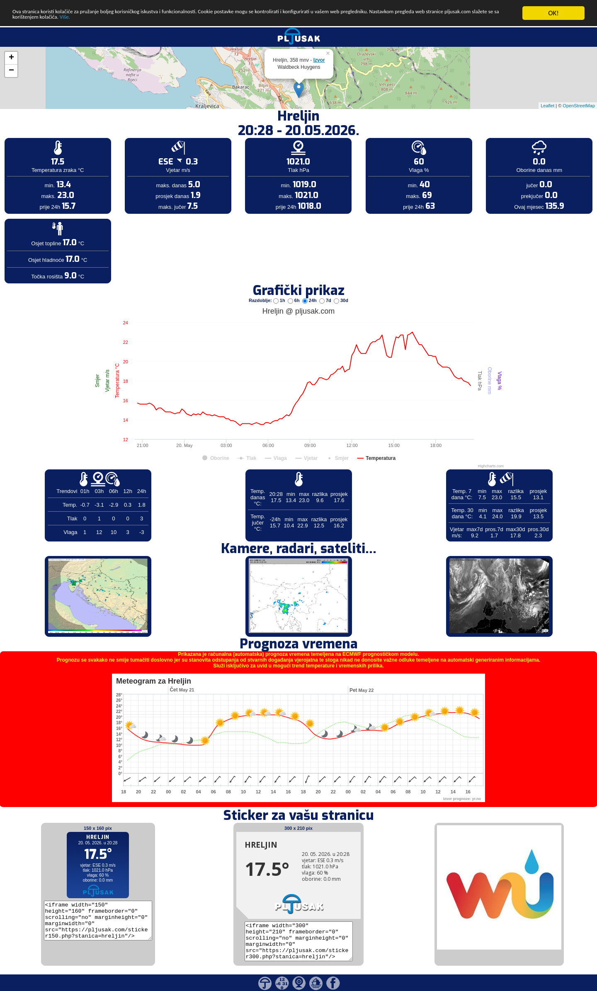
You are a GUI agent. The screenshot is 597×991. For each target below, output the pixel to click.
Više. (218, 20)
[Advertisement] (63, 136)
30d (341, 300)
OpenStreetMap (579, 105)
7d (325, 300)
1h (279, 300)
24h (310, 300)
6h (294, 300)
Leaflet (547, 105)
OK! (553, 13)
